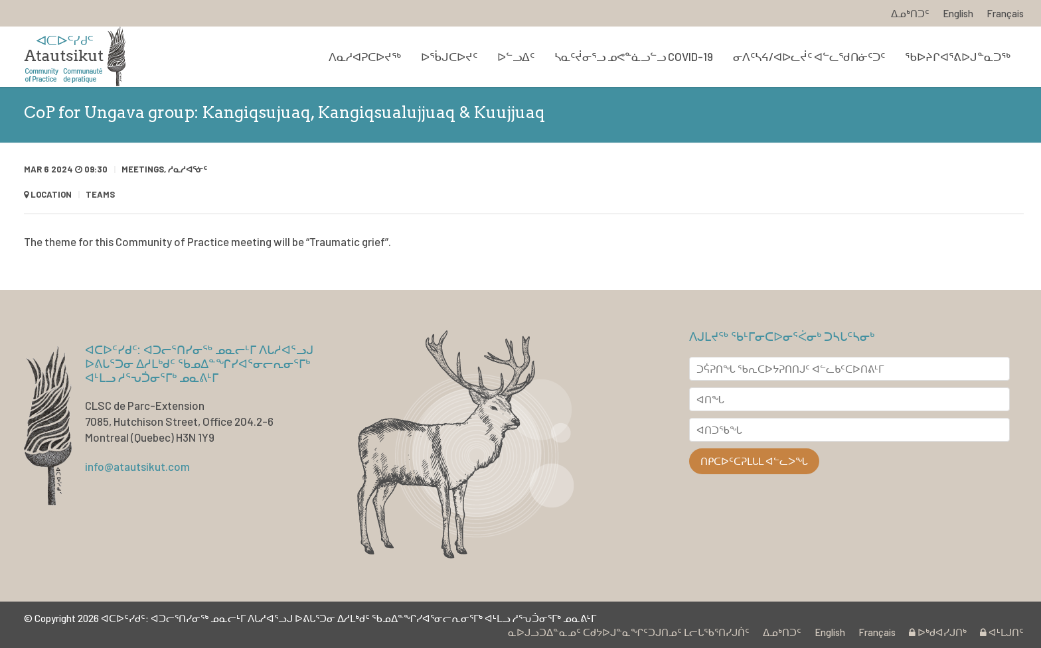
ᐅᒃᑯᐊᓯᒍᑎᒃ (938, 632)
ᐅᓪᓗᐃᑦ (515, 56)
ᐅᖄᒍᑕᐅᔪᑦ (449, 56)
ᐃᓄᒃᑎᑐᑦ (910, 14)
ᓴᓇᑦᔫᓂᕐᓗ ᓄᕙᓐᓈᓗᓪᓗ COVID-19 (633, 56)
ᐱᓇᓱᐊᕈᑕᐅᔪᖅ (365, 56)
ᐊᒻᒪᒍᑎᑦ (1002, 632)
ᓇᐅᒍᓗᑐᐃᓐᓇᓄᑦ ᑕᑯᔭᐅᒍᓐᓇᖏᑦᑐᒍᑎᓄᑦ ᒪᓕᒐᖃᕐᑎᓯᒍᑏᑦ (629, 632)
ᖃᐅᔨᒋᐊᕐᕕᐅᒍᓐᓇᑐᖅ (957, 56)
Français (1005, 14)
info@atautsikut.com (137, 466)
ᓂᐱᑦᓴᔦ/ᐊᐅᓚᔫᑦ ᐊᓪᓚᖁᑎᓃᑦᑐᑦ (809, 56)
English (958, 14)
